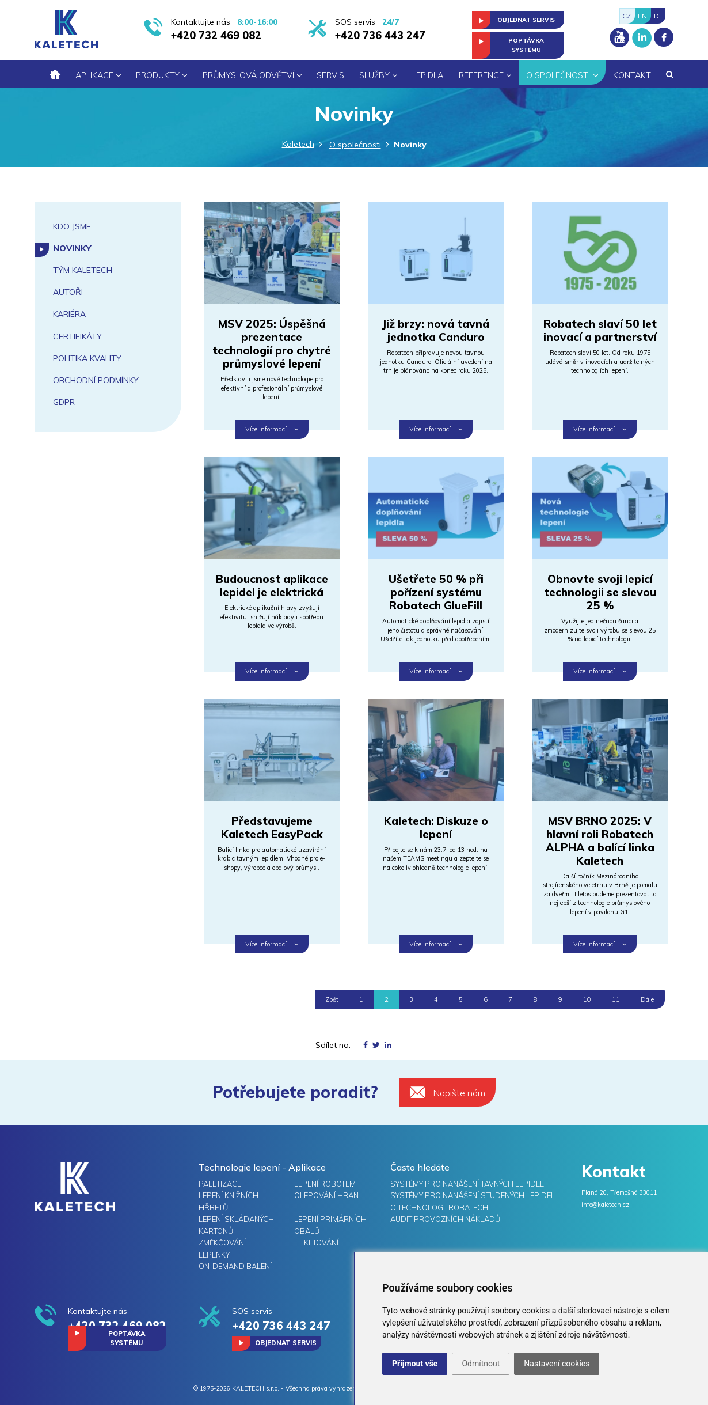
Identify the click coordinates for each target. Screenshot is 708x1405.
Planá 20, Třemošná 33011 (619, 1192)
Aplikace (98, 75)
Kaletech (298, 144)
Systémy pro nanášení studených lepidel (472, 1195)
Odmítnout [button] (481, 1363)
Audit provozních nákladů (445, 1219)
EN (642, 16)
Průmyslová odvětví (252, 75)
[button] (669, 75)
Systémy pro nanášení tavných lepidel (467, 1183)
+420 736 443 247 (380, 35)
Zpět (331, 999)
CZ (626, 16)
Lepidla (427, 75)
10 (587, 999)
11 (616, 999)
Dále (647, 999)
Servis (330, 75)
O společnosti (562, 75)
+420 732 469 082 (216, 35)
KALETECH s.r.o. (255, 1388)
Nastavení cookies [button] (556, 1363)
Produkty (161, 75)
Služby (378, 75)
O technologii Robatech (439, 1207)
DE (658, 16)
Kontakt (632, 75)
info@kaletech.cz (605, 1205)
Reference (485, 75)
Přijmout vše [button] (414, 1363)
